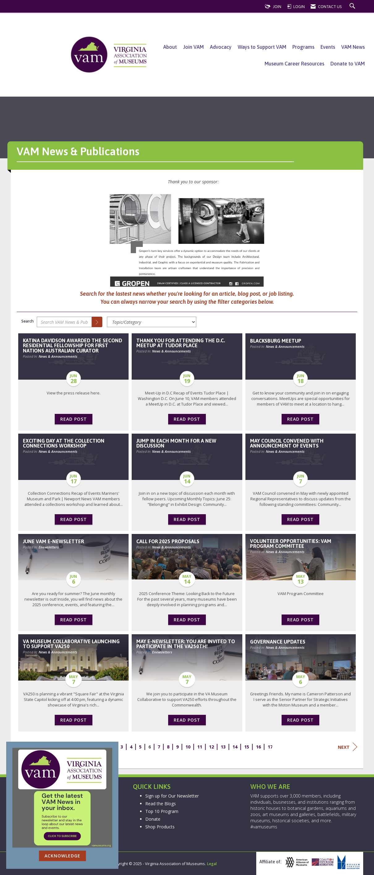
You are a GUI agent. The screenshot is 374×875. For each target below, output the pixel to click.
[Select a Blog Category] (151, 322)
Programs (303, 47)
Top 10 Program (161, 811)
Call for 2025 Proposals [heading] (167, 541)
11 (199, 747)
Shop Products (160, 827)
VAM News (353, 47)
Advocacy (221, 47)
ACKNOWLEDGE (62, 856)
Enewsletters (49, 547)
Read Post (73, 419)
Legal (212, 863)
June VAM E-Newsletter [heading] (53, 541)
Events (328, 47)
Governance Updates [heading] (277, 641)
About (170, 47)
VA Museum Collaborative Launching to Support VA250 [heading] (71, 644)
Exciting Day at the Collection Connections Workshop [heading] (63, 443)
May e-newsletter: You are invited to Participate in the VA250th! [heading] (185, 644)
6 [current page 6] (149, 747)
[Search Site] (353, 6)
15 (246, 747)
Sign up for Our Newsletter (172, 796)
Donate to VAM (347, 63)
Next (347, 747)
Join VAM (193, 47)
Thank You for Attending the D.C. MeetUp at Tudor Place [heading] (180, 343)
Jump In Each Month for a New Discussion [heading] (176, 443)
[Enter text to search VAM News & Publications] (64, 322)
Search (27, 321)
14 (234, 747)
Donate (152, 819)
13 (223, 747)
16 (258, 747)
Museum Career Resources (294, 63)
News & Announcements (58, 356)
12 (211, 747)
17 (270, 747)
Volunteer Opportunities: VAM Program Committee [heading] (290, 543)
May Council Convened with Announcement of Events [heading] (287, 443)
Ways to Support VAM (262, 47)
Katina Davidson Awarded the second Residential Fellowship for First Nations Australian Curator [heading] (72, 345)
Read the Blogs (160, 803)
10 (187, 747)
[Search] (97, 322)
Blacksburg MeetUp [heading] (275, 340)
